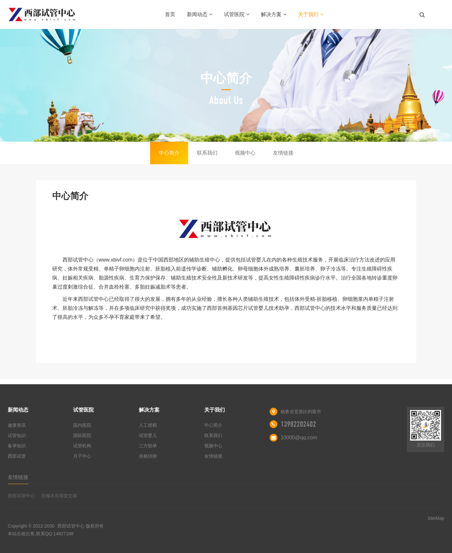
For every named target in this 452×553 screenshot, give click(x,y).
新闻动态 (199, 14)
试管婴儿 (148, 435)
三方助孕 (148, 445)
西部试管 (17, 456)
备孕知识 (17, 445)
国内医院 (82, 425)
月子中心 (82, 456)
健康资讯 (17, 425)
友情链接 (283, 153)
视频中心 (245, 153)
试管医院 (236, 14)
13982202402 (298, 424)
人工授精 (148, 425)
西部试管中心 (21, 495)
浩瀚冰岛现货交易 (59, 495)
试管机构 (82, 445)
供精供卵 (148, 456)
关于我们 (310, 14)
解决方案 (273, 14)
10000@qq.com (299, 437)
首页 (170, 14)
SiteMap (436, 518)
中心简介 (169, 153)
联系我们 (207, 153)
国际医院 (82, 435)
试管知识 (17, 435)
